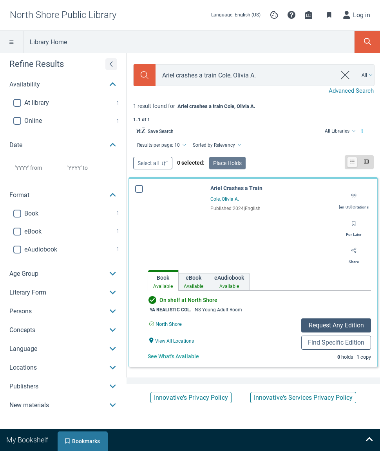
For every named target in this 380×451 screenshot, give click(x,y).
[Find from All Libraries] (339, 131)
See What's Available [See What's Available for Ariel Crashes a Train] (173, 356)
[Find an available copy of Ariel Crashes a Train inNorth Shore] (165, 324)
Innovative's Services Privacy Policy (303, 397)
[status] (253, 112)
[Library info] (309, 15)
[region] (63, 234)
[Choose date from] (39, 168)
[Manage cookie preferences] (274, 15)
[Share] (354, 253)
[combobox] (246, 75)
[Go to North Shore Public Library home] (63, 15)
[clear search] (345, 75)
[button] (291, 15)
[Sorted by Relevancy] (216, 145)
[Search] (145, 75)
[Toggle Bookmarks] (329, 15)
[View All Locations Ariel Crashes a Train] (171, 340)
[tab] (163, 280)
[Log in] (357, 15)
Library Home (48, 42)
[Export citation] (354, 198)
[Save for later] (354, 226)
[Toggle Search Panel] (367, 42)
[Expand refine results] (111, 64)
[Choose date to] (92, 168)
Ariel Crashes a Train (236, 188)
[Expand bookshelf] (369, 440)
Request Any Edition (336, 325)
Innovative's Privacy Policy (191, 397)
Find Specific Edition (336, 342)
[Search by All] (367, 75)
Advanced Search (351, 90)
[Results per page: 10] (161, 145)
